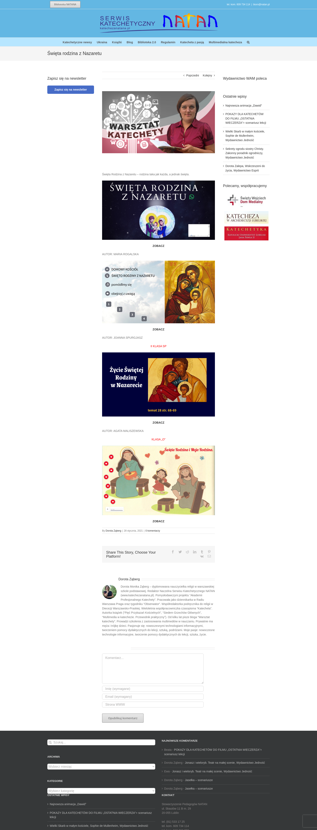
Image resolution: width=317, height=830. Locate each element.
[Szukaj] (50, 742)
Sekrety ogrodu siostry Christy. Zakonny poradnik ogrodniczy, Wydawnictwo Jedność (244, 153)
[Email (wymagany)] (153, 697)
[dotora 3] (158, 122)
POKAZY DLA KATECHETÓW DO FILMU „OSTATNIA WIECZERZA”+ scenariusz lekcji (245, 118)
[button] (248, 42)
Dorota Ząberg (113, 530)
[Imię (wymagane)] (153, 689)
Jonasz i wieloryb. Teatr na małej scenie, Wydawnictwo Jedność (225, 762)
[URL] (153, 704)
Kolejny (207, 75)
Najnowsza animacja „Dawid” (243, 105)
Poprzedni (192, 75)
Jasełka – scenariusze (199, 780)
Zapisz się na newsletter (70, 89)
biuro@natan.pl (261, 4)
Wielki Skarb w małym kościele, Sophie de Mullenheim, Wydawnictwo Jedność (245, 136)
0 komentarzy (152, 530)
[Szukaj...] (101, 742)
